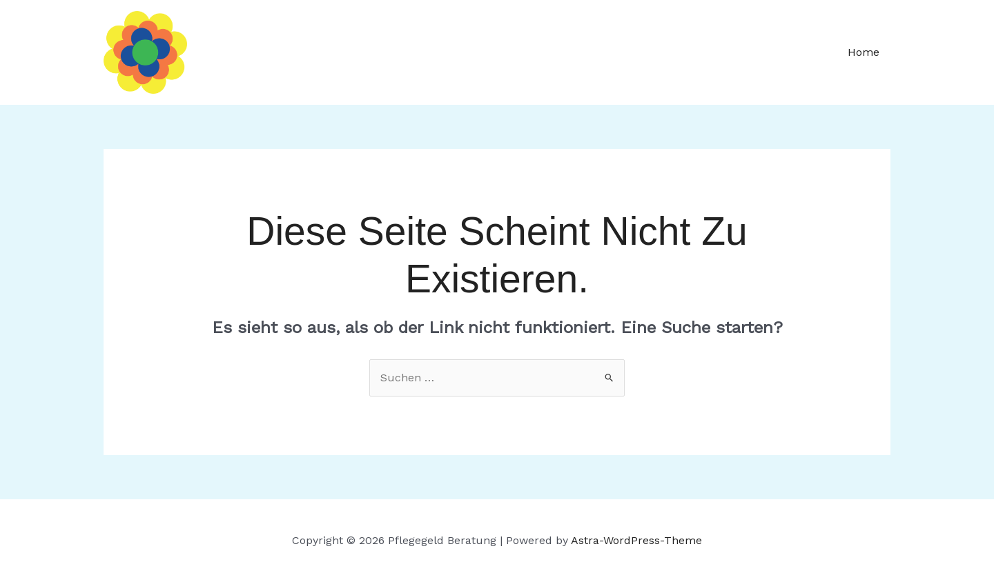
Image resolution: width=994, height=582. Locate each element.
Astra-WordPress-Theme (636, 540)
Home (863, 52)
